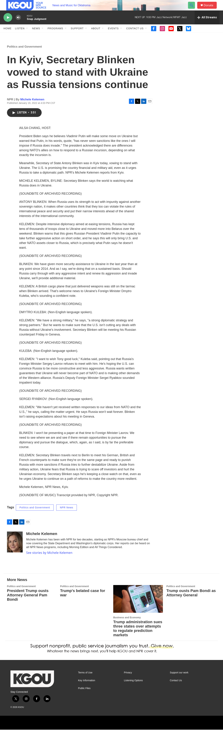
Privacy (128, 684)
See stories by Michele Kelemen (49, 564)
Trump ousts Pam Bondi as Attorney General (191, 604)
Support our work (179, 684)
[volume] (18, 25)
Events (113, 36)
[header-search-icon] (193, 9)
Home (7, 36)
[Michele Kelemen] (15, 553)
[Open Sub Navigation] (27, 36)
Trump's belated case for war (82, 604)
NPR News (66, 518)
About (95, 36)
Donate (210, 9)
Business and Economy (127, 628)
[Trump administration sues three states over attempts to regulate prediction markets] (138, 610)
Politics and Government (24, 58)
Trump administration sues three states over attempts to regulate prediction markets (137, 639)
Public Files (84, 699)
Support (77, 36)
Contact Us (135, 36)
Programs (55, 36)
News (36, 36)
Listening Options (133, 691)
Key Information (86, 691)
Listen (20, 36)
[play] (8, 25)
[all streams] (207, 25)
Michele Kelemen (32, 110)
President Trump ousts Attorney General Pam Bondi (27, 606)
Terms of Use (85, 684)
